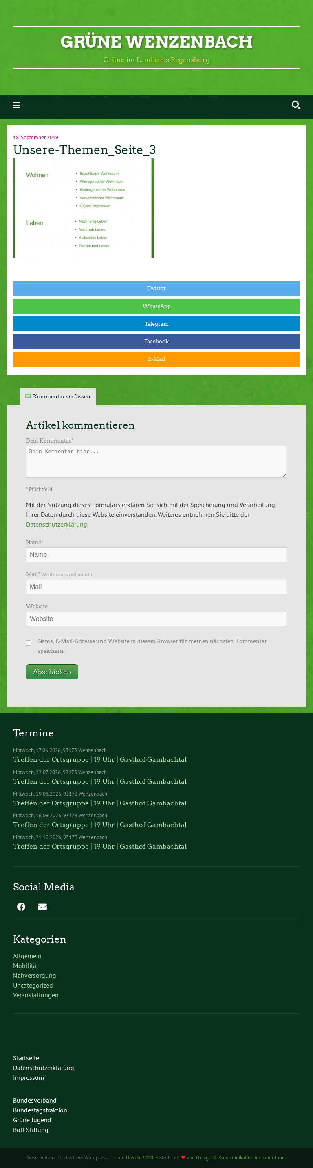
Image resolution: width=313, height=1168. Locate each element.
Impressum (28, 1077)
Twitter (156, 288)
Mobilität (25, 965)
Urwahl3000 (139, 1157)
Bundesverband (35, 1100)
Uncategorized (33, 985)
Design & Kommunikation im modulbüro (241, 1157)
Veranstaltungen (36, 995)
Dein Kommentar (49, 441)
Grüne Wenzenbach (156, 42)
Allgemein (27, 956)
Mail (59, 574)
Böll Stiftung (30, 1130)
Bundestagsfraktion (40, 1110)
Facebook (156, 341)
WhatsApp (157, 306)
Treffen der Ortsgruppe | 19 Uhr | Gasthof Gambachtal (100, 759)
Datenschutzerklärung (56, 524)
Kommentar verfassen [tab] (61, 397)
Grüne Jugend (32, 1120)
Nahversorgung (34, 975)
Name (34, 542)
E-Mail (156, 359)
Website (37, 606)
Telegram (157, 324)
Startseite (26, 1058)
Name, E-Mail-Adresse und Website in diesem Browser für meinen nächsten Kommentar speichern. (152, 646)
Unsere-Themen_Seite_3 (84, 149)
